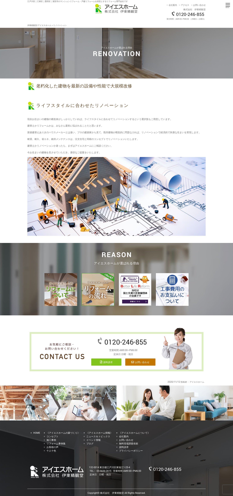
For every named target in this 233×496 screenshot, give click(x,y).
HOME (36, 432)
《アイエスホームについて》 (134, 432)
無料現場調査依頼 (128, 443)
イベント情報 (93, 440)
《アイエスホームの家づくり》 (63, 432)
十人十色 (51, 450)
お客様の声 (52, 447)
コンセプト (52, 436)
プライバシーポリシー (131, 450)
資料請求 (108, 362)
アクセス (185, 5)
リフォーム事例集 (56, 443)
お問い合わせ (199, 5)
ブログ (89, 443)
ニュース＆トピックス (98, 436)
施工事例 (51, 440)
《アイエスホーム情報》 (99, 432)
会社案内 (173, 5)
